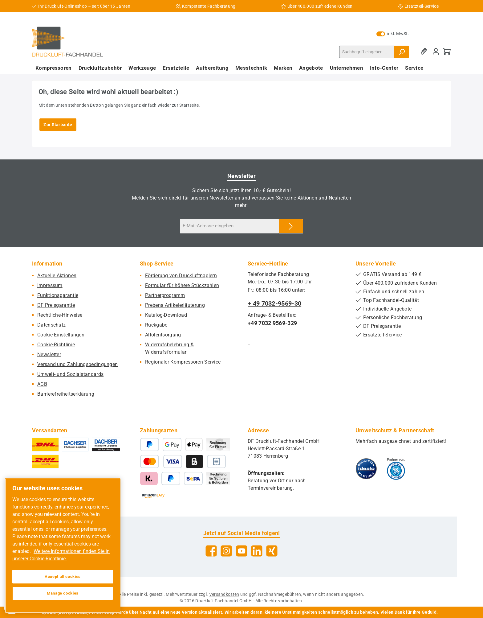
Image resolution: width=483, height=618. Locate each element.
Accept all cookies (63, 576)
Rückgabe (156, 325)
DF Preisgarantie (56, 305)
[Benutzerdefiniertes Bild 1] (366, 469)
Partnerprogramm (165, 295)
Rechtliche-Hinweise (60, 315)
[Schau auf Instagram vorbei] (226, 551)
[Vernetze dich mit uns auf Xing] (272, 551)
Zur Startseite (57, 124)
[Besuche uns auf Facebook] (211, 551)
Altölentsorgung (163, 335)
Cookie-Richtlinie (56, 345)
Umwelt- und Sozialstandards (70, 374)
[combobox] (367, 52)
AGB (42, 384)
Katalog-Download (166, 315)
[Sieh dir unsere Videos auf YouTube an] (242, 551)
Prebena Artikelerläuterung (175, 305)
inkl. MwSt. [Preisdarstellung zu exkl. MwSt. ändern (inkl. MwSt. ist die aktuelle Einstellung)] (392, 34)
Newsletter (49, 354)
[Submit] (290, 226)
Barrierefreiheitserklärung (65, 394)
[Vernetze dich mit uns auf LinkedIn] (257, 551)
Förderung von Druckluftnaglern (181, 275)
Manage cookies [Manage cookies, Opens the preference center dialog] (63, 593)
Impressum (50, 285)
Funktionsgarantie (57, 295)
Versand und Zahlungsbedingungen (77, 364)
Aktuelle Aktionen (56, 275)
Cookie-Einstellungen (60, 335)
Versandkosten (224, 594)
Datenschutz (51, 325)
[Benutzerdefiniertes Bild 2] (396, 469)
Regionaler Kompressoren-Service (183, 362)
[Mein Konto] (436, 51)
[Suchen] (401, 52)
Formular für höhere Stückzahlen (182, 285)
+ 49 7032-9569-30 (274, 303)
